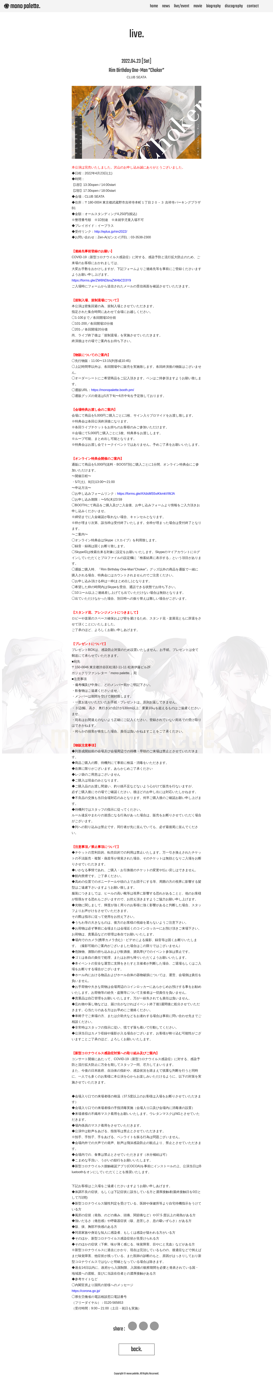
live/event (181, 6)
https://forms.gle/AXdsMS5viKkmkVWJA (146, 493)
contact (253, 6)
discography (234, 6)
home (154, 6)
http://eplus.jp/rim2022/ (110, 231)
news (166, 6)
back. (136, 1349)
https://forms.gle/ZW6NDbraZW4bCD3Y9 (101, 280)
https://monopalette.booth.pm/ (112, 390)
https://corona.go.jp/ (86, 1291)
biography (213, 6)
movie (197, 6)
